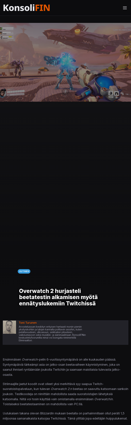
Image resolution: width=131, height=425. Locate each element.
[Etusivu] (35, 7)
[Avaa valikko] (124, 7)
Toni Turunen (28, 322)
